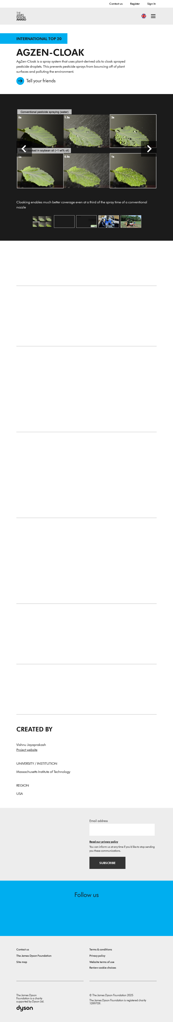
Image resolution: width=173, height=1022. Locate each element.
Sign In (151, 3)
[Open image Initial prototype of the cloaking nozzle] (108, 221)
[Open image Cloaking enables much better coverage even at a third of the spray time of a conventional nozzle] (42, 221)
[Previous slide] (24, 149)
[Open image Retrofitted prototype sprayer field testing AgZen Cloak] (131, 221)
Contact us (115, 3)
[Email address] (122, 830)
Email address (98, 821)
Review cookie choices (102, 967)
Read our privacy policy (103, 841)
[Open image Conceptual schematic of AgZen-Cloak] (86, 221)
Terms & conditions (100, 949)
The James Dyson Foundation (33, 955)
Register (134, 3)
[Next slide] (149, 149)
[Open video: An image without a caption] (64, 221)
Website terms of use (101, 962)
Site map (21, 962)
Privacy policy (97, 955)
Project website (26, 750)
